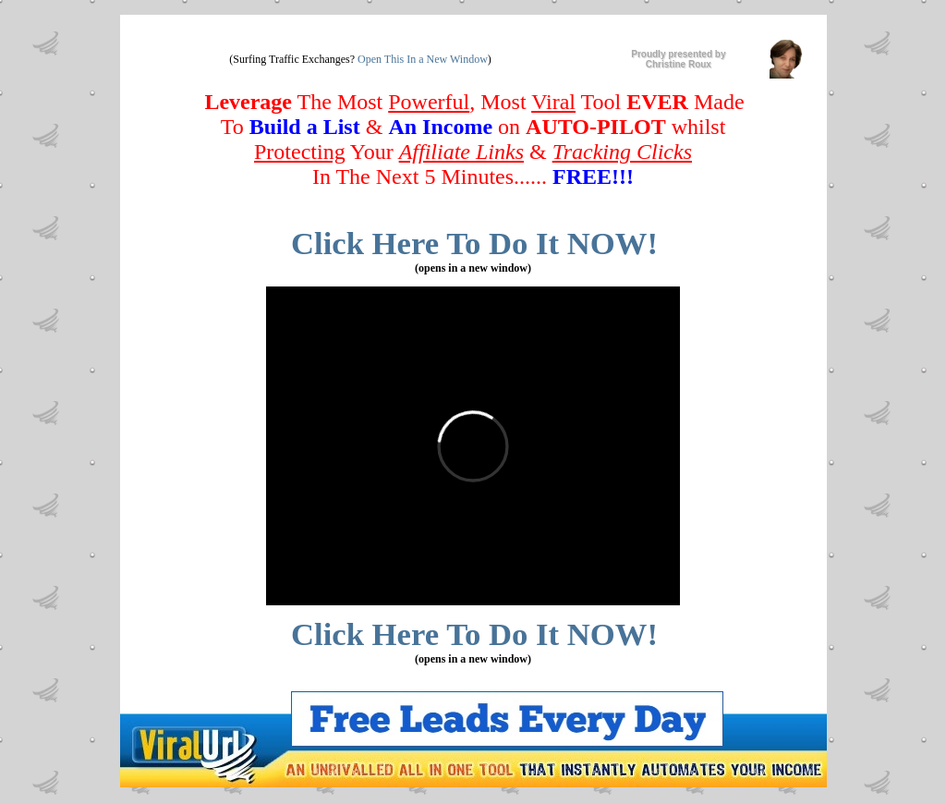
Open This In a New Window (423, 59)
